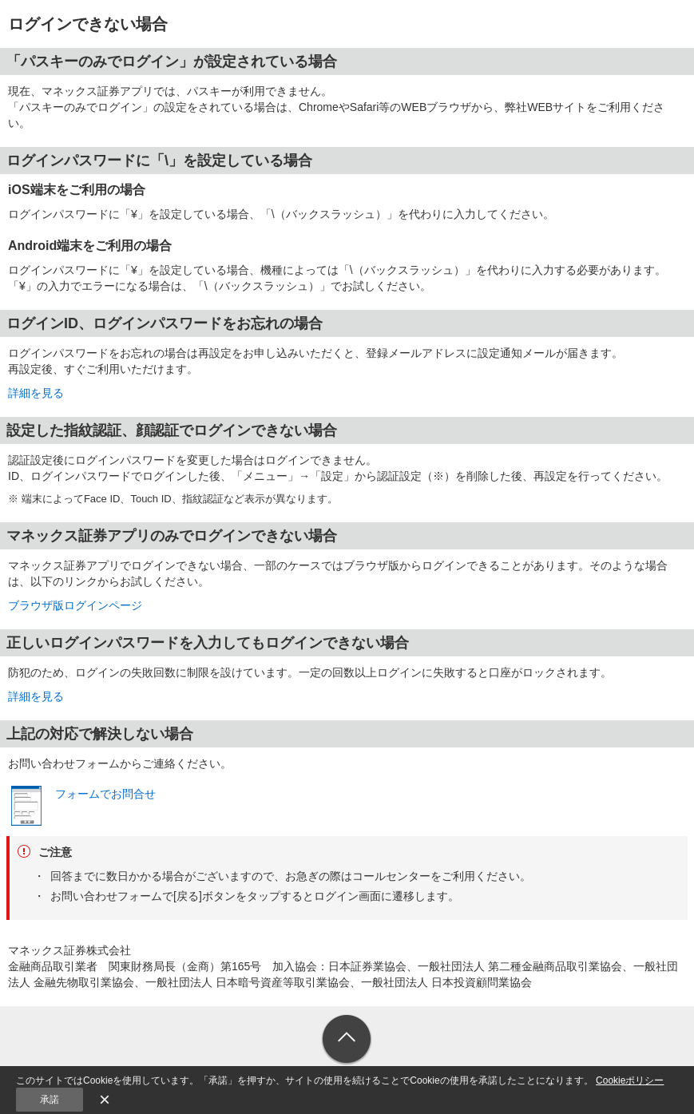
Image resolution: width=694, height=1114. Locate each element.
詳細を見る (36, 393)
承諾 (49, 1099)
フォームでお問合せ (105, 793)
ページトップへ (347, 1040)
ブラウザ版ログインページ (75, 605)
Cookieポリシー (630, 1080)
